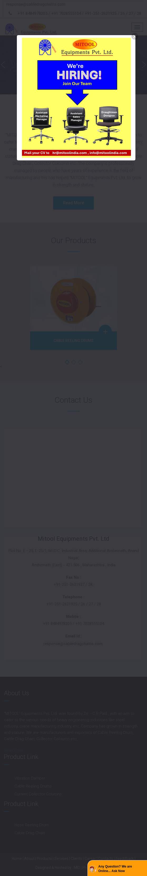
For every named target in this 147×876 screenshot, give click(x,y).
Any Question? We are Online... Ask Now (115, 869)
